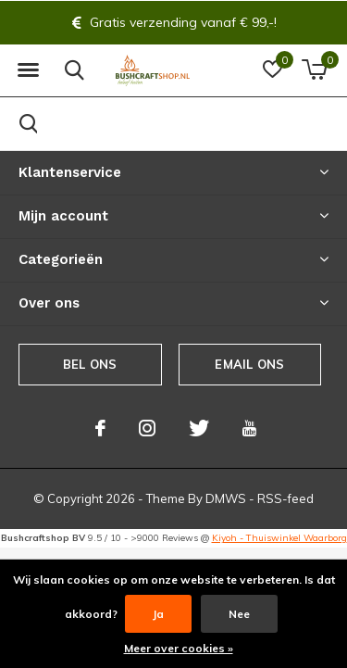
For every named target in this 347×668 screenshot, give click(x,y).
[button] (28, 70)
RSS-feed (285, 498)
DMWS (225, 498)
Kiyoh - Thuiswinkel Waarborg (279, 538)
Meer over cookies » (178, 648)
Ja (158, 614)
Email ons (249, 364)
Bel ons (90, 364)
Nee (239, 614)
